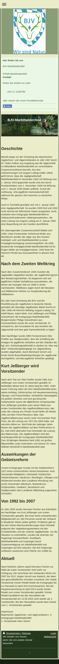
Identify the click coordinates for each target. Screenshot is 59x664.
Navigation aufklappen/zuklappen (29, 4)
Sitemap (26, 633)
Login (53, 633)
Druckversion (12, 633)
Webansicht (50, 636)
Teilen (7, 106)
